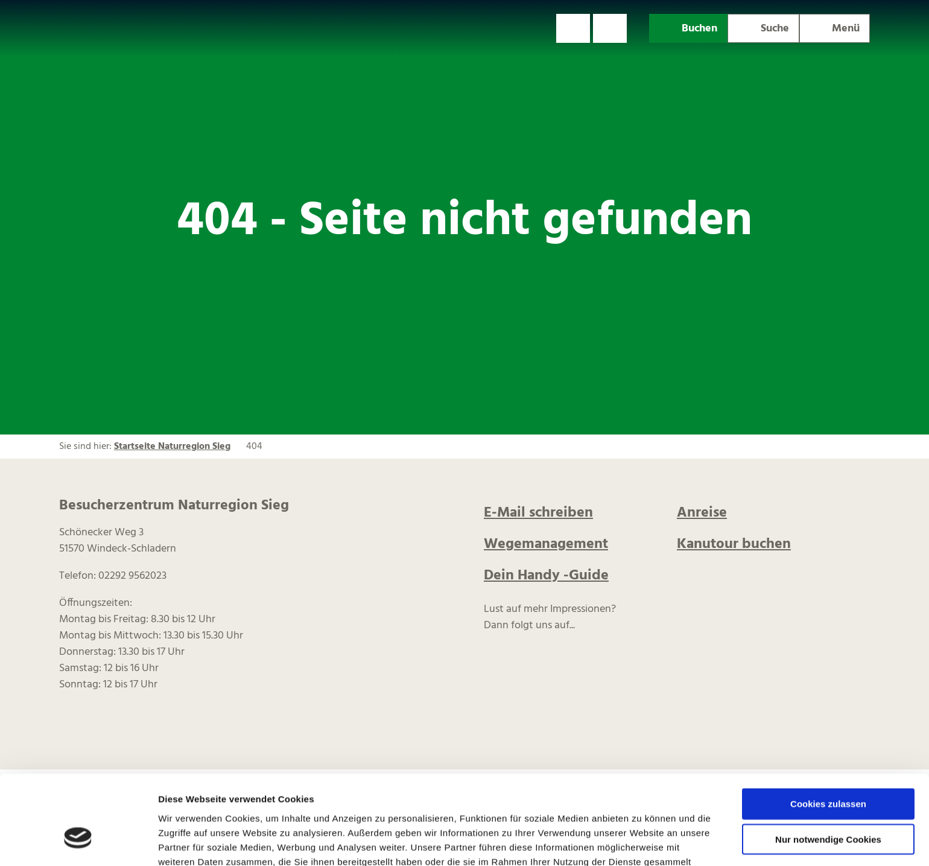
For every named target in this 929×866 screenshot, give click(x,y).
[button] (573, 28)
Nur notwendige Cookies (828, 767)
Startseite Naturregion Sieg (172, 446)
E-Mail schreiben (538, 512)
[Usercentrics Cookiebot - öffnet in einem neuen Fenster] (78, 842)
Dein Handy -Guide (546, 575)
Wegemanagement (546, 544)
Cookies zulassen (828, 731)
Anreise (702, 512)
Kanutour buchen (734, 544)
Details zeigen (641, 842)
